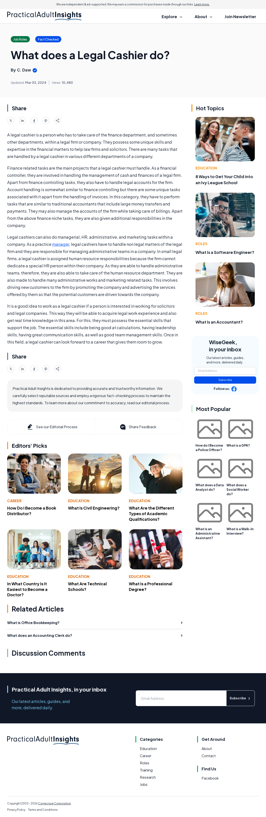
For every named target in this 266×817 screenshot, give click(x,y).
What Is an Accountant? (219, 321)
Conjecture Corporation (54, 803)
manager (60, 244)
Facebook (210, 778)
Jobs (143, 784)
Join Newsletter (240, 16)
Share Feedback (137, 426)
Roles (201, 243)
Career (14, 500)
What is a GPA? (238, 445)
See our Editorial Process (51, 426)
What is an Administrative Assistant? (208, 533)
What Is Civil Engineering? (94, 507)
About (207, 748)
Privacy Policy (16, 809)
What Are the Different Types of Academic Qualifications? (151, 513)
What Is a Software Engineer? (225, 252)
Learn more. (202, 4)
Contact (209, 755)
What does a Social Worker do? (237, 489)
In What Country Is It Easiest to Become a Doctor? (27, 589)
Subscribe (225, 380)
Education (78, 500)
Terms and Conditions (43, 809)
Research (148, 777)
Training (146, 770)
